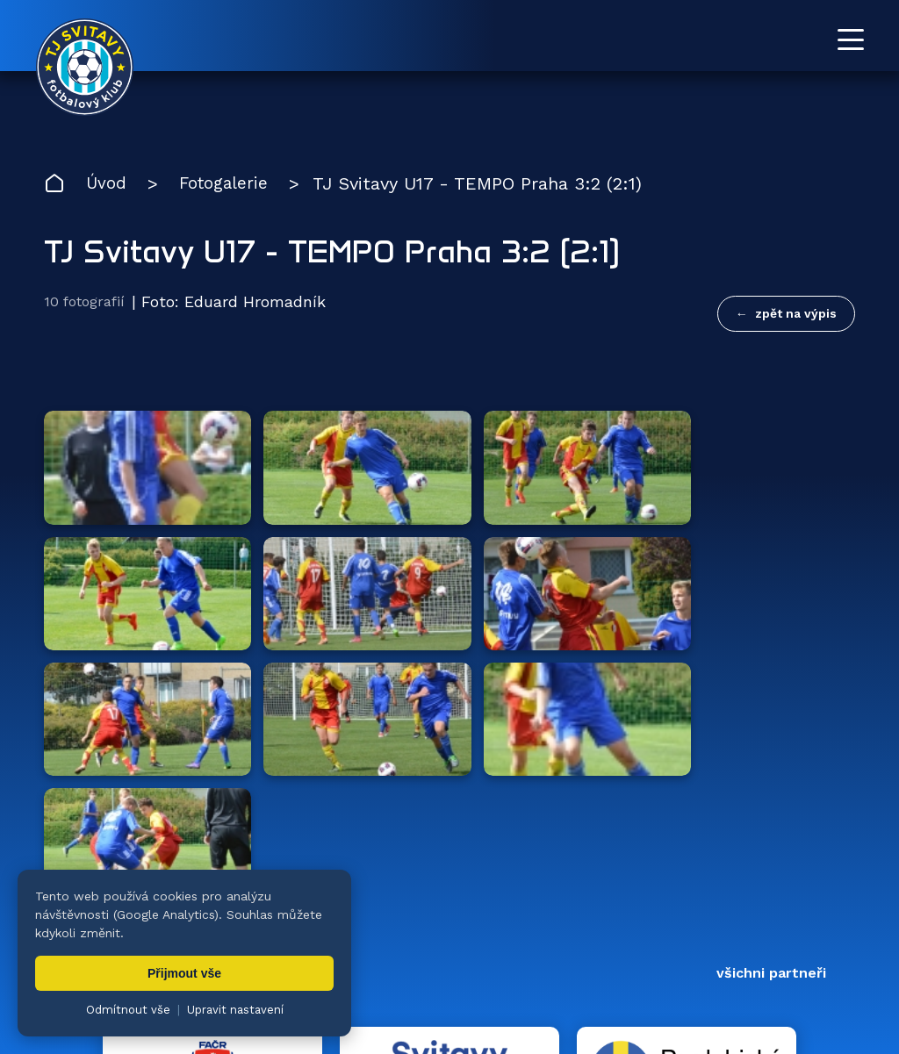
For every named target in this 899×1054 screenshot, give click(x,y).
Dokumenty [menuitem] (616, 939)
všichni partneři (771, 635)
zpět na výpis (796, 314)
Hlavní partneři (151, 635)
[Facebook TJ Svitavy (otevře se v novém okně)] (848, 861)
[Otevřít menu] (851, 39)
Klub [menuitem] (527, 939)
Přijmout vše (184, 973)
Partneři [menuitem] (717, 939)
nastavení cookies (646, 997)
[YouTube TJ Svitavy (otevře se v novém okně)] (809, 861)
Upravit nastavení (235, 1009)
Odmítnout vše (128, 1009)
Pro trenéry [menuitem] (818, 939)
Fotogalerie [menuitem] (440, 939)
